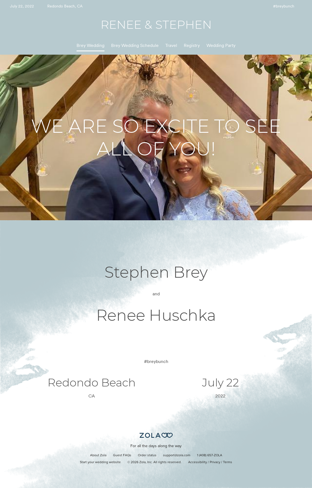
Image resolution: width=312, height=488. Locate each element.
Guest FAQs (122, 455)
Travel (171, 45)
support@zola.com (176, 455)
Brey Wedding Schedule (135, 45)
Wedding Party (220, 45)
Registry (192, 45)
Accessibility (197, 462)
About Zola (98, 455)
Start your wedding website (100, 462)
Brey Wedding (90, 45)
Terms (227, 462)
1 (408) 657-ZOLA (209, 455)
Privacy (215, 462)
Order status (147, 455)
